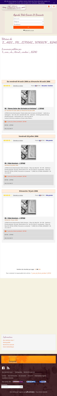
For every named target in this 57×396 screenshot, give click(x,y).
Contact (4, 376)
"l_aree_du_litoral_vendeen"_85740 (16, 121)
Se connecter (22, 376)
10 (35, 269)
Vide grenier (49, 140)
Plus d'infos (41, 3)
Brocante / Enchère (47, 85)
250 (39, 269)
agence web (22, 392)
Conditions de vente (7, 378)
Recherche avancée (28, 30)
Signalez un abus (18, 85)
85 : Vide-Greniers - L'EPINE (15, 163)
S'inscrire (30, 376)
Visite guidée (6, 342)
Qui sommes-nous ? (8, 340)
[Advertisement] (28, 66)
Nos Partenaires (12, 376)
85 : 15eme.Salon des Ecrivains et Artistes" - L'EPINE (24, 108)
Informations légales (40, 376)
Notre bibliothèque (8, 347)
